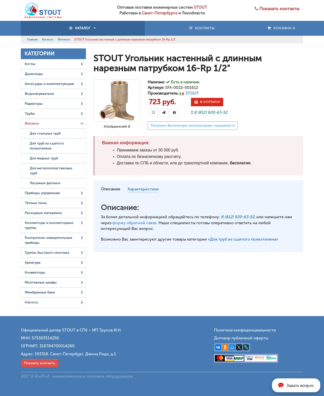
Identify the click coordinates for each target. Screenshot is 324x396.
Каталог (47, 39)
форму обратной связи (134, 222)
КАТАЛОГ (83, 28)
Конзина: (281, 28)
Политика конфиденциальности (245, 330)
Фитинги (64, 39)
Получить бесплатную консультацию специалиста (193, 125)
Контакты (202, 28)
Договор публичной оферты (241, 338)
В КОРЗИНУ (207, 102)
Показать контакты (39, 363)
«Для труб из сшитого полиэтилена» (243, 239)
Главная (32, 39)
